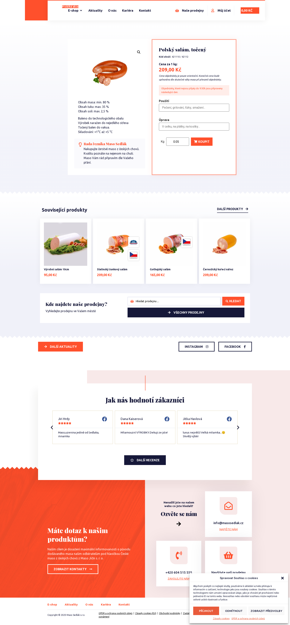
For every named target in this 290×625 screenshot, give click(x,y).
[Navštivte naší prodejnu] (228, 555)
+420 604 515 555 (178, 572)
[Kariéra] (127, 10)
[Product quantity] (177, 141)
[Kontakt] (145, 10)
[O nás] (112, 10)
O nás (89, 604)
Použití (164, 101)
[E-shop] (75, 10)
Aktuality (71, 604)
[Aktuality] (95, 10)
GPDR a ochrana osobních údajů (248, 618)
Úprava (164, 120)
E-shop (52, 604)
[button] (282, 578)
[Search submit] (233, 301)
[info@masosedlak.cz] (228, 506)
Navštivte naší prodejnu (228, 572)
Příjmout (206, 610)
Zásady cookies (221, 618)
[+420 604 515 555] (179, 555)
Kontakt (124, 604)
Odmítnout (234, 610)
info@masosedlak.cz (228, 523)
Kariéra (106, 604)
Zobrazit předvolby (266, 610)
